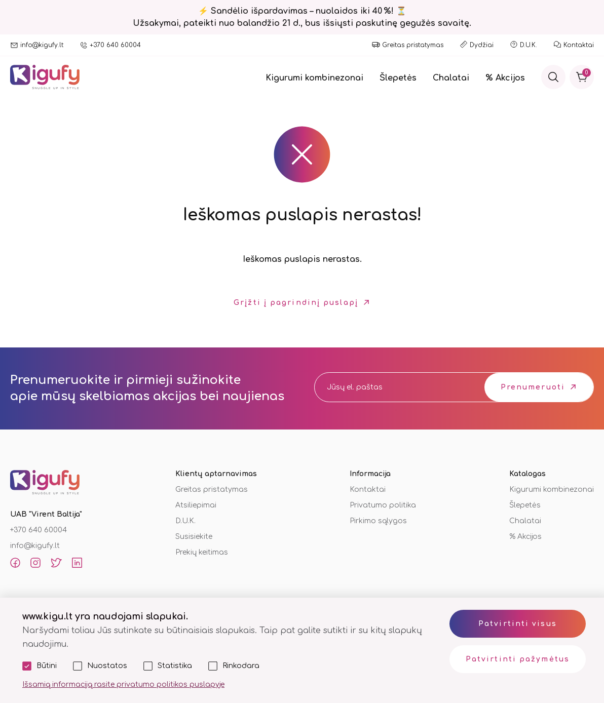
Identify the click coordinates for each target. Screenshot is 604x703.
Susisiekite (193, 536)
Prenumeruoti (533, 387)
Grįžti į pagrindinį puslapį (296, 302)
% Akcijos (505, 78)
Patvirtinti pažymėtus (518, 659)
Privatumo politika (383, 505)
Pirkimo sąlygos (378, 521)
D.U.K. (528, 45)
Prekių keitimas (201, 552)
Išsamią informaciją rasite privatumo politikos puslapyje (123, 684)
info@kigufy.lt (41, 45)
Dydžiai (482, 45)
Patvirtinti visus (517, 624)
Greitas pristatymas (412, 45)
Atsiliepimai (195, 505)
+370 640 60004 (115, 45)
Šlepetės (398, 78)
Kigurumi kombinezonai (314, 78)
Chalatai (451, 78)
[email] (390, 387)
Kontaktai (578, 45)
